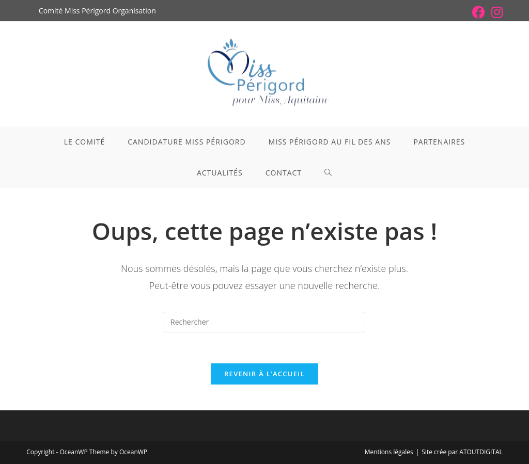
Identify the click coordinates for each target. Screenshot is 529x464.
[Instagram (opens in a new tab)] (495, 12)
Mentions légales (389, 451)
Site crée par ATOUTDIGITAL (462, 451)
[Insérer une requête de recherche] (264, 322)
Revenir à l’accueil (264, 373)
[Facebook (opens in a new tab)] (478, 12)
